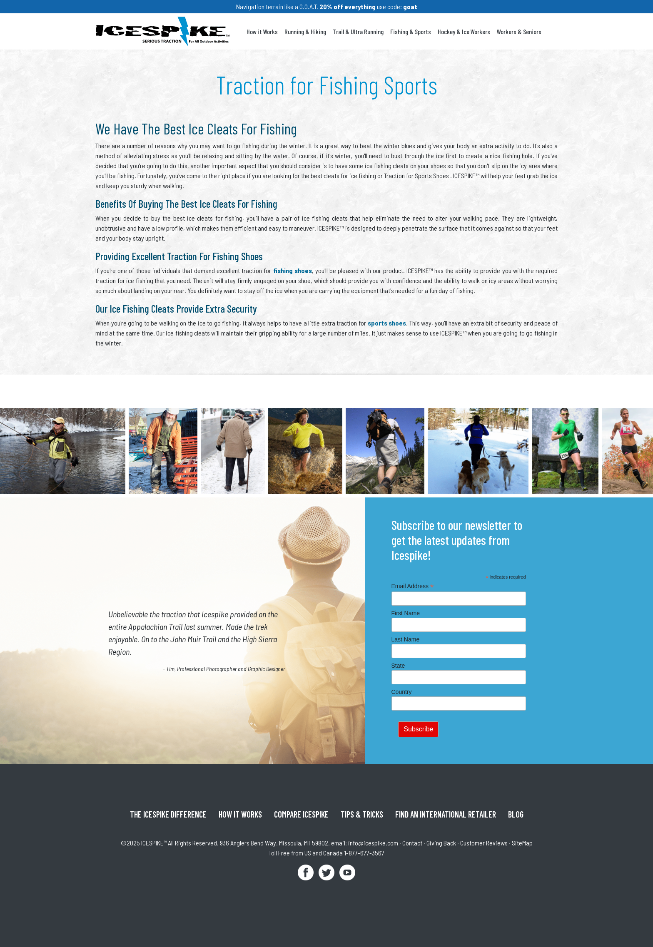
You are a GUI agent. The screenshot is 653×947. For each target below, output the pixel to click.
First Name (405, 613)
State (398, 665)
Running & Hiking (305, 31)
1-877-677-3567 (364, 853)
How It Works (240, 814)
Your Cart (553, 31)
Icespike (162, 31)
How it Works (262, 31)
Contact (412, 843)
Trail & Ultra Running (358, 31)
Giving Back (441, 843)
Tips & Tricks (362, 814)
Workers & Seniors (519, 31)
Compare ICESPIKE (301, 814)
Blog (515, 814)
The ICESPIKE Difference (168, 814)
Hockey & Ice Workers (464, 31)
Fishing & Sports (410, 31)
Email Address (412, 586)
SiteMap (522, 843)
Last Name (405, 639)
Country (401, 692)
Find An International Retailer (445, 814)
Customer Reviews (484, 843)
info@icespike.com (373, 843)
